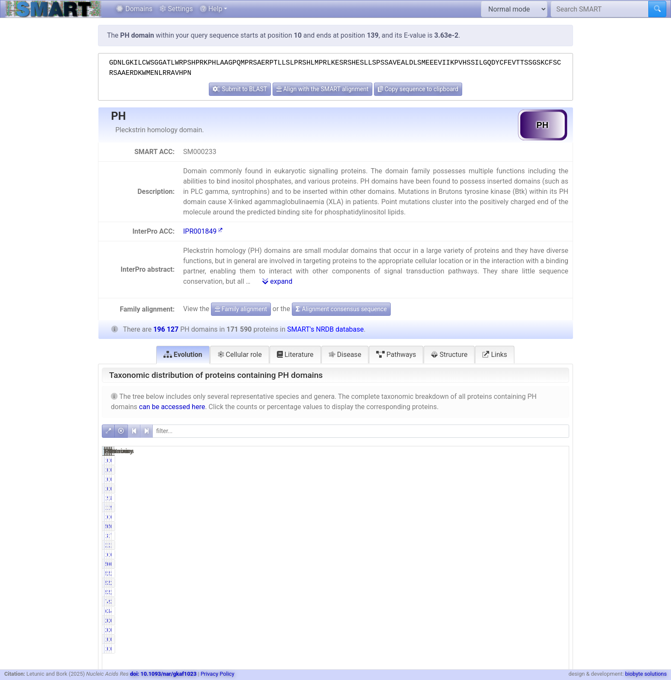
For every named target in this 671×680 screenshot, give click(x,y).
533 (459, 564)
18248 (456, 507)
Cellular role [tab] (239, 354)
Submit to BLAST (240, 89)
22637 (522, 545)
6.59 (491, 517)
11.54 (556, 545)
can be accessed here (172, 407)
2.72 (558, 582)
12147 (522, 517)
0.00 (491, 460)
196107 (521, 498)
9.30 (558, 507)
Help (211, 9)
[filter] (360, 431)
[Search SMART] (600, 9)
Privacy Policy (218, 674)
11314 (456, 517)
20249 (456, 545)
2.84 (558, 573)
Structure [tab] (449, 354)
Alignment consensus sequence (341, 309)
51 (527, 526)
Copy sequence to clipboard (418, 89)
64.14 (490, 554)
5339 (457, 582)
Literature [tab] (295, 354)
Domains (134, 9)
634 (525, 564)
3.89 (491, 611)
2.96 (491, 573)
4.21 (558, 611)
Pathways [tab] (396, 354)
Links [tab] (494, 354)
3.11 (491, 582)
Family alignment (241, 309)
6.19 (558, 517)
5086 (457, 573)
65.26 (556, 554)
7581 (457, 601)
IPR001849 (203, 231)
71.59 (556, 535)
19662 (522, 507)
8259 (524, 611)
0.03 (491, 526)
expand (277, 281)
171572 (455, 498)
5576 (524, 573)
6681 (457, 611)
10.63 (490, 507)
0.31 (491, 564)
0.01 (491, 479)
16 (527, 479)
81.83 (490, 535)
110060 (455, 554)
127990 (521, 554)
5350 (524, 582)
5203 (457, 592)
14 (461, 479)
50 (461, 526)
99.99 (490, 498)
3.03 (491, 592)
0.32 (558, 564)
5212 (524, 592)
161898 (521, 535)
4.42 (491, 601)
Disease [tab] (345, 354)
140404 (455, 535)
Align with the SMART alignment (322, 89)
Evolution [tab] (182, 354)
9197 (524, 601)
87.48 (556, 498)
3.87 (558, 601)
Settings (176, 9)
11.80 (490, 545)
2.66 (558, 592)
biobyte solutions (646, 674)
